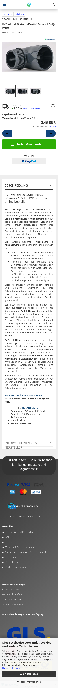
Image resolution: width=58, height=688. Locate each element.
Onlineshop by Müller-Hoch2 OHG (25, 516)
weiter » (8, 14)
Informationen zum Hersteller (21, 444)
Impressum (10, 557)
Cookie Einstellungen (15, 566)
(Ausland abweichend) (32, 108)
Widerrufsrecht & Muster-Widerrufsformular (26, 552)
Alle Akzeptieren (29, 673)
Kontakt (9, 542)
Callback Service (13, 562)
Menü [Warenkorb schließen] (4, 4)
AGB (7, 537)
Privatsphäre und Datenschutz (19, 532)
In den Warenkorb (25, 143)
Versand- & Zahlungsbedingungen (21, 547)
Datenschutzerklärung (12, 667)
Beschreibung (16, 185)
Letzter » (19, 14)
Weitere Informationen (29, 681)
